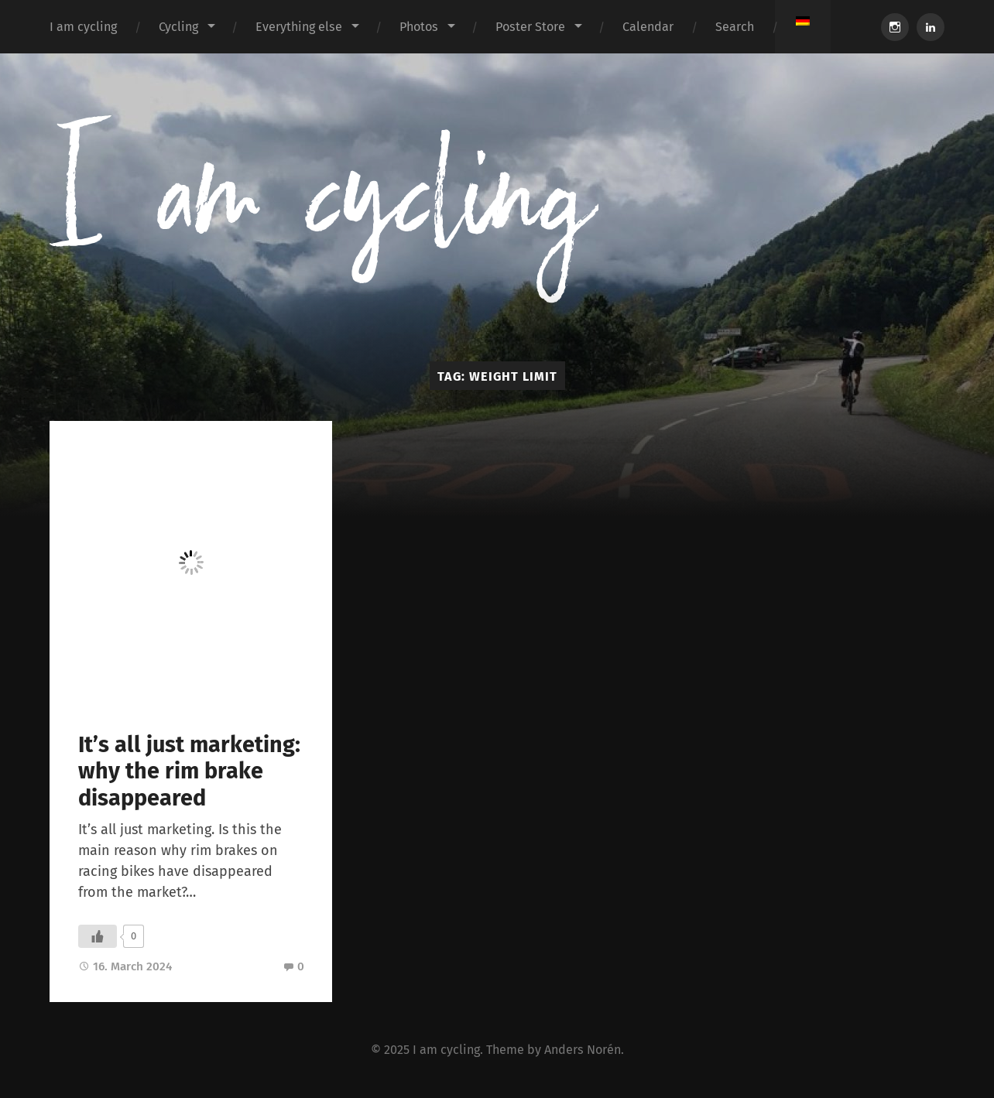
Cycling (178, 26)
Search (734, 26)
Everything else (298, 26)
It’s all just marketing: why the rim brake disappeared (189, 771)
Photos (418, 26)
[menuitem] (803, 21)
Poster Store (530, 26)
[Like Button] (97, 936)
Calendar (648, 26)
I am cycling (83, 26)
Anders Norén (582, 1049)
